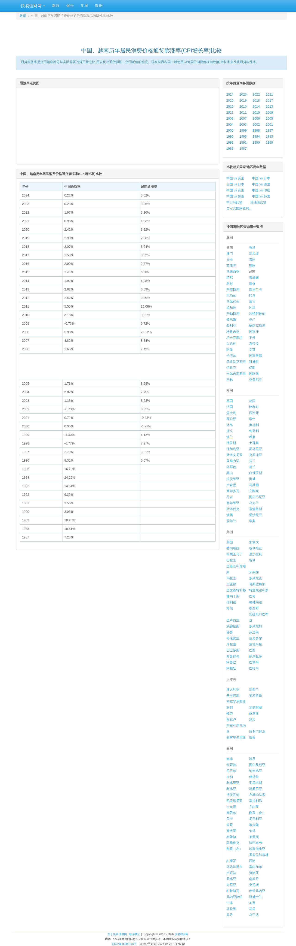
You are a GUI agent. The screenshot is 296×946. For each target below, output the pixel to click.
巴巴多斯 (232, 650)
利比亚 (231, 789)
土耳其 (254, 443)
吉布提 (231, 807)
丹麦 (229, 497)
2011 (243, 112)
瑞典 (252, 521)
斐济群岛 (255, 695)
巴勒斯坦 (232, 313)
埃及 (252, 759)
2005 (269, 118)
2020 (230, 100)
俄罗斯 (231, 443)
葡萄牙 (231, 419)
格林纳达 (255, 602)
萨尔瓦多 (255, 656)
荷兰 (252, 467)
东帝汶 (254, 343)
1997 (269, 130)
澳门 (229, 253)
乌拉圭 (231, 578)
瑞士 (252, 419)
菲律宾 (231, 265)
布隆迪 (231, 837)
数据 (98, 6)
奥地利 (254, 425)
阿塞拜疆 (255, 355)
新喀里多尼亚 (236, 737)
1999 (243, 130)
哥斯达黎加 (257, 584)
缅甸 (252, 283)
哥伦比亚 (232, 638)
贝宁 (229, 819)
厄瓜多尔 (255, 638)
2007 (243, 118)
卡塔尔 (231, 355)
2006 (256, 118)
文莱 (252, 349)
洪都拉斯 (232, 626)
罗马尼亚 (255, 449)
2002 (256, 124)
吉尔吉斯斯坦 (236, 373)
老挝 (229, 283)
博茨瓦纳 (232, 795)
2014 (256, 106)
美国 (229, 542)
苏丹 (229, 915)
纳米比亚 (255, 771)
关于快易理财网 (117, 934)
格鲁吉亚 (232, 331)
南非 (229, 759)
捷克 (229, 431)
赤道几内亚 (257, 891)
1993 (269, 136)
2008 (230, 118)
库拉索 (231, 644)
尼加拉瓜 (255, 554)
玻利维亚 (255, 548)
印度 (252, 295)
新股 (55, 6)
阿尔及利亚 (257, 765)
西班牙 (254, 413)
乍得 (252, 831)
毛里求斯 (255, 783)
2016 (230, 106)
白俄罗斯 (255, 473)
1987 (243, 148)
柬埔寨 (254, 277)
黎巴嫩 (231, 319)
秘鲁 (229, 632)
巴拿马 (254, 662)
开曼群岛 (232, 656)
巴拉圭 (231, 560)
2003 (243, 124)
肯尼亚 (231, 885)
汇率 (84, 6)
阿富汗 (254, 331)
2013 (269, 106)
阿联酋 (254, 373)
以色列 (231, 343)
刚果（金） (257, 813)
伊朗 (252, 367)
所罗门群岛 (257, 731)
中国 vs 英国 (235, 190)
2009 (269, 112)
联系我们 (134, 934)
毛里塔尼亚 (234, 801)
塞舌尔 (231, 813)
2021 (269, 94)
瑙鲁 (252, 737)
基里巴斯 (232, 695)
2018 (256, 100)
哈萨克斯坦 (257, 325)
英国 (229, 401)
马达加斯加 (234, 867)
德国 (252, 401)
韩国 (252, 265)
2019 (243, 100)
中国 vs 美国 (235, 178)
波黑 (229, 515)
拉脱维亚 (232, 479)
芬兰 (252, 461)
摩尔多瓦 (232, 491)
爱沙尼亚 (255, 515)
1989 (269, 142)
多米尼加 (255, 626)
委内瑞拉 (232, 548)
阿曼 (229, 349)
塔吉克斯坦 (234, 337)
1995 (243, 136)
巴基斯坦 (232, 289)
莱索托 (254, 837)
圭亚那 (231, 584)
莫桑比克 (232, 843)
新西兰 (254, 689)
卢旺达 (231, 873)
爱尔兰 (231, 521)
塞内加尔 (255, 867)
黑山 (229, 473)
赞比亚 (254, 873)
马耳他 (231, 467)
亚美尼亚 (255, 379)
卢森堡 (231, 485)
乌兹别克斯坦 (236, 361)
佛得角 (254, 777)
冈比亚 (231, 879)
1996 (230, 136)
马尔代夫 (232, 301)
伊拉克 (231, 367)
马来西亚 (232, 271)
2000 (230, 130)
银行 (70, 6)
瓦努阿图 (255, 707)
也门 (252, 319)
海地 (229, 608)
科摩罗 (231, 861)
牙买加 (254, 572)
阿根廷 (231, 668)
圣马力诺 (232, 461)
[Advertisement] (151, 31)
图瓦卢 (231, 719)
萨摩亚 (254, 713)
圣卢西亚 (232, 620)
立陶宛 (254, 491)
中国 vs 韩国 (261, 196)
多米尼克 (255, 578)
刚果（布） (234, 849)
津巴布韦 (255, 843)
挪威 (252, 479)
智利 (252, 560)
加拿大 (254, 542)
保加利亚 (232, 449)
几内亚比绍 (234, 897)
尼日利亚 (255, 819)
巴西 (252, 650)
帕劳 (229, 713)
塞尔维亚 (232, 503)
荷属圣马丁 (234, 554)
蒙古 (252, 301)
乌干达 (254, 915)
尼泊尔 (231, 295)
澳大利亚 (232, 689)
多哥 (229, 825)
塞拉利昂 (255, 801)
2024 (230, 94)
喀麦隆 (254, 825)
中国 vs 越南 (235, 196)
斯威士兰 (255, 897)
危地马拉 (255, 644)
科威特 (254, 361)
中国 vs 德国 (261, 184)
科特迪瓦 (232, 891)
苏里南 (254, 632)
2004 (230, 124)
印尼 (229, 277)
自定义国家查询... (239, 208)
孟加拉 (231, 307)
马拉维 (231, 909)
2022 (256, 94)
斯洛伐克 (232, 509)
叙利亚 (231, 325)
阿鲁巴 (231, 662)
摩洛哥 (231, 831)
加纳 (229, 777)
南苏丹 (254, 879)
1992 (230, 142)
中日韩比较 (234, 202)
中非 (229, 903)
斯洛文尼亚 (234, 455)
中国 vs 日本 (261, 178)
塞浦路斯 (255, 509)
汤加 (252, 719)
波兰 (229, 437)
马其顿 (254, 485)
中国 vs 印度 (261, 190)
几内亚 (254, 807)
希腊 (252, 437)
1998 (256, 130)
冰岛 (229, 425)
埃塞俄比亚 (257, 849)
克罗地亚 (255, 455)
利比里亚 (232, 783)
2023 (243, 94)
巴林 (229, 379)
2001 (269, 124)
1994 (256, 136)
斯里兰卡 (255, 289)
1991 (243, 142)
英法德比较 (258, 202)
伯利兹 (231, 602)
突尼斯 (254, 885)
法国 (229, 407)
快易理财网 (32, 5)
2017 (269, 100)
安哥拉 (231, 765)
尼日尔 (231, 771)
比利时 (254, 407)
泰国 (252, 259)
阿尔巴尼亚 (257, 497)
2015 (243, 106)
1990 (256, 142)
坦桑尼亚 (255, 789)
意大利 (231, 413)
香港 (252, 247)
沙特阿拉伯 (257, 313)
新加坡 (254, 253)
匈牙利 (254, 431)
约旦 (252, 307)
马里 (252, 909)
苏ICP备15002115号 (124, 944)
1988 (230, 148)
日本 (229, 259)
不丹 (252, 337)
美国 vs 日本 (235, 184)
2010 (256, 112)
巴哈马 (254, 668)
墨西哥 (254, 608)
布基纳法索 (257, 795)
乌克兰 (254, 503)
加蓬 (252, 903)
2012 (230, 112)
